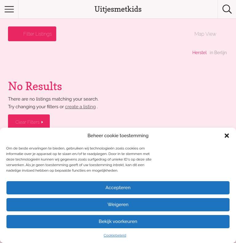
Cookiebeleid (115, 235)
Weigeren (118, 204)
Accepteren (118, 187)
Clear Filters (28, 122)
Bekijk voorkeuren (118, 221)
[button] (227, 136)
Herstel (199, 52)
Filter (37, 34)
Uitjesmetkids (118, 9)
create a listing (80, 106)
